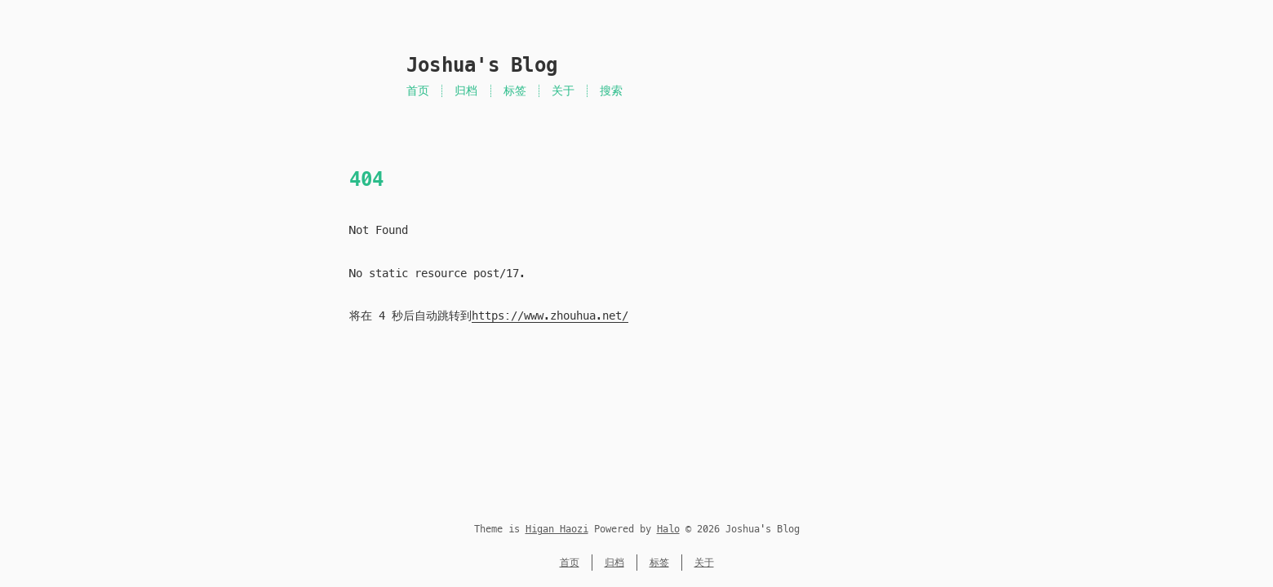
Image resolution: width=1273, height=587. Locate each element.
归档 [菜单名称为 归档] (466, 90)
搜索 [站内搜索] (611, 90)
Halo (668, 529)
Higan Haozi (557, 529)
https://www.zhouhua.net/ (550, 315)
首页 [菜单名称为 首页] (417, 90)
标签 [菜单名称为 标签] (514, 90)
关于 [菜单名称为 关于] (563, 90)
